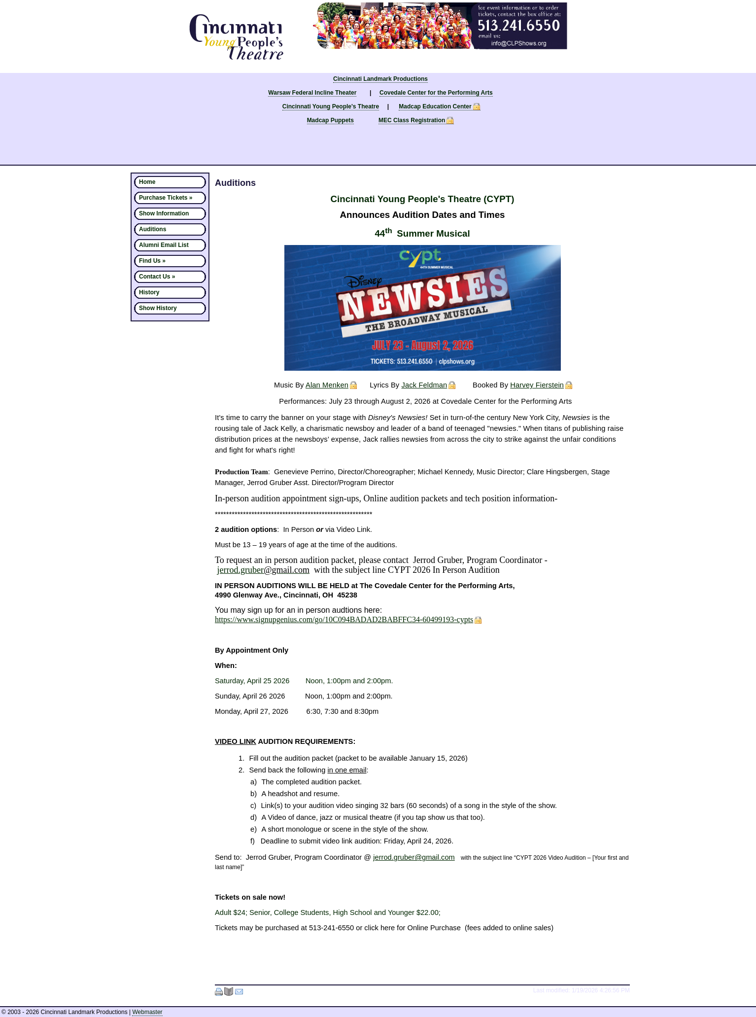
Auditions (152, 229)
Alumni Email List (164, 245)
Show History (158, 308)
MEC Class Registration (411, 120)
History (149, 292)
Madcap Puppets (330, 120)
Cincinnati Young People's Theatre (330, 106)
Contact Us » (157, 276)
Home (147, 181)
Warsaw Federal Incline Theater (312, 92)
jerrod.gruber (263, 570)
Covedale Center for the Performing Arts (436, 92)
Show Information (164, 213)
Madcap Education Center (435, 106)
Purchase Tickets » (166, 197)
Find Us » (152, 260)
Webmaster (147, 1012)
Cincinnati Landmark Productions (380, 78)
